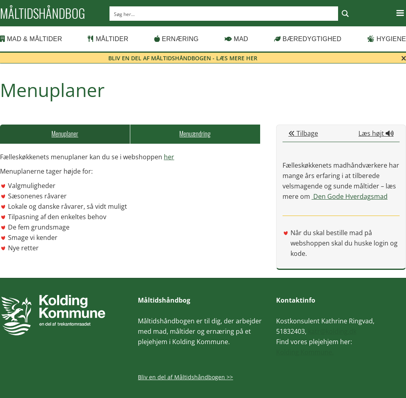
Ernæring (176, 39)
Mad (237, 39)
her (169, 156)
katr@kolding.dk (332, 331)
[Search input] (224, 13)
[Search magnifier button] (345, 13)
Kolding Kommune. (305, 352)
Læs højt (376, 133)
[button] (400, 13)
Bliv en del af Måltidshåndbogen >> (185, 377)
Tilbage (303, 133)
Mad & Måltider (31, 39)
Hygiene (386, 39)
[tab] (65, 134)
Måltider (108, 39)
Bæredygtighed (308, 39)
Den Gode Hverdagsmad (350, 196)
